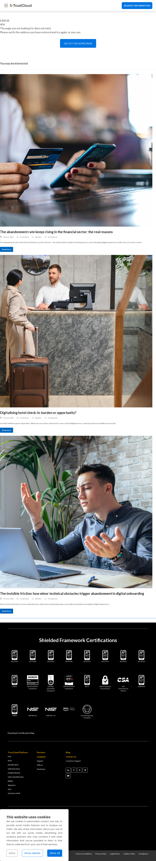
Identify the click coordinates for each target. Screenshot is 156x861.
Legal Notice (115, 854)
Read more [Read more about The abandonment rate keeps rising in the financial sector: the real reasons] (6, 249)
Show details (32, 853)
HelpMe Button (14, 773)
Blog (68, 752)
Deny (12, 853)
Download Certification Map (21, 733)
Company (41, 756)
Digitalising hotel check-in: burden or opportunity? (38, 413)
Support (40, 761)
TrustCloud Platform (18, 752)
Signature (12, 785)
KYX (9, 756)
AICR (10, 760)
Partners (41, 752)
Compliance (143, 854)
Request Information (137, 5)
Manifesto (41, 769)
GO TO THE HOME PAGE (78, 43)
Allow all (55, 853)
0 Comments (53, 237)
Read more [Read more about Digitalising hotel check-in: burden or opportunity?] (6, 430)
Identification (13, 765)
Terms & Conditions (84, 854)
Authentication (14, 769)
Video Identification (16, 777)
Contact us (71, 756)
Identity (38, 237)
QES (9, 789)
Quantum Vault (14, 793)
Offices (40, 765)
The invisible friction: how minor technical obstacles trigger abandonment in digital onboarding (72, 593)
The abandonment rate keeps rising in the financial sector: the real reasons (56, 232)
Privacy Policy (100, 854)
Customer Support (73, 761)
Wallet (10, 781)
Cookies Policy (129, 854)
